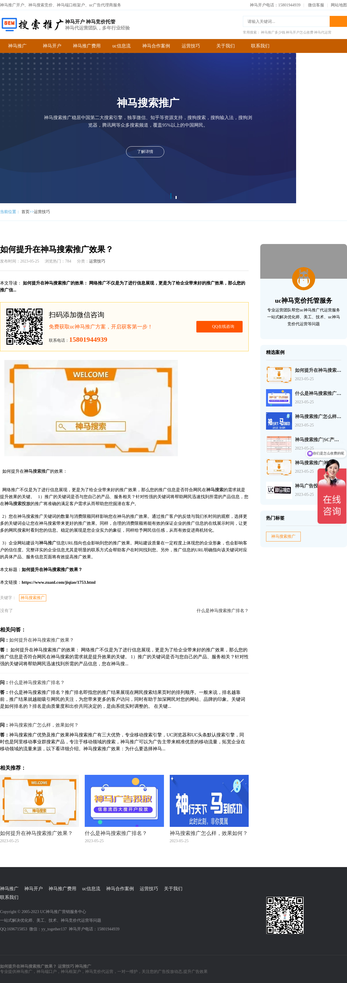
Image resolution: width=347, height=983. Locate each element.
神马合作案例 (156, 45)
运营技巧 (191, 45)
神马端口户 (46, 971)
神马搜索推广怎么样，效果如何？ (44, 725)
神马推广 (17, 45)
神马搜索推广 (33, 598)
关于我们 (225, 45)
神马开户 (52, 45)
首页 (25, 212)
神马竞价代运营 (99, 971)
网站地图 (339, 5)
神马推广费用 (87, 45)
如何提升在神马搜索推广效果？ (41, 640)
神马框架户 (71, 971)
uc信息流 (121, 45)
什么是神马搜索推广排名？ (223, 610)
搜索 (338, 21)
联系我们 (260, 45)
